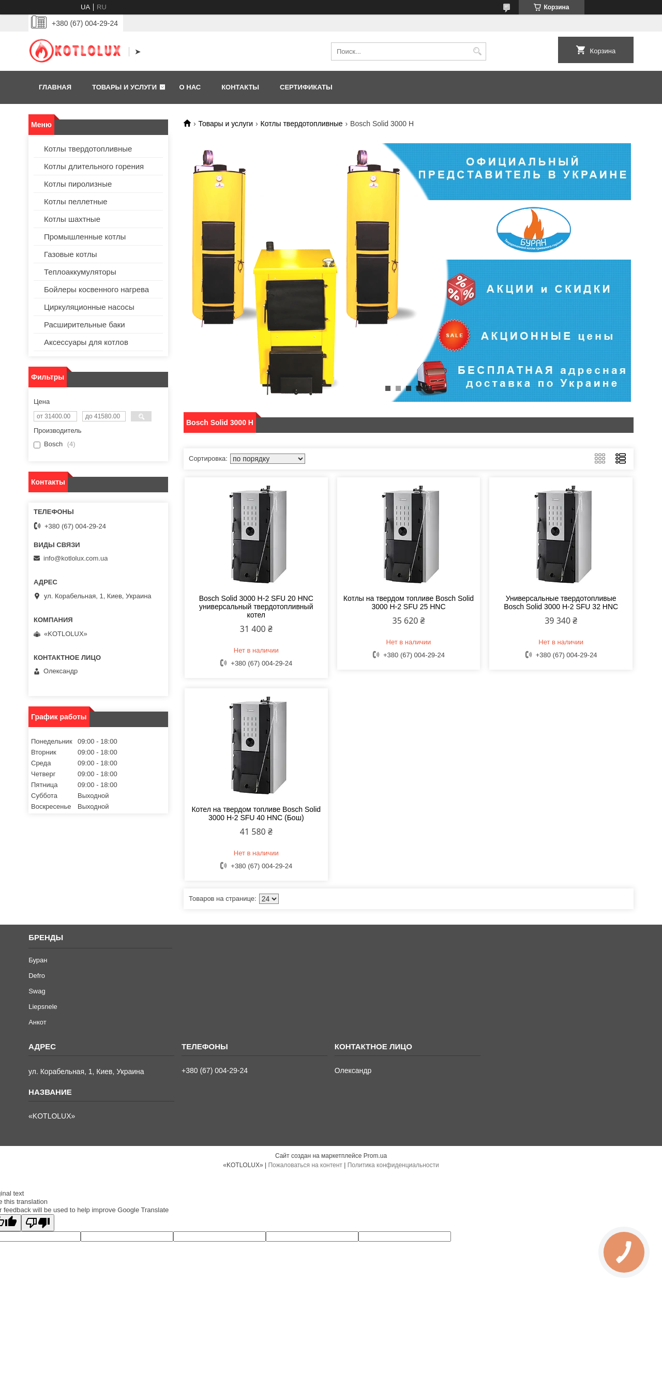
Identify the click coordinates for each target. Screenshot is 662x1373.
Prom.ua (375, 1155)
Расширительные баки (84, 324)
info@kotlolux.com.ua (75, 558)
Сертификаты (306, 87)
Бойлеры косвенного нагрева (96, 289)
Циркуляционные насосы (89, 307)
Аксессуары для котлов (86, 342)
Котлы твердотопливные (302, 123)
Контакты (240, 87)
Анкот (37, 1022)
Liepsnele (42, 1006)
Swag (37, 991)
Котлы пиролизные (78, 183)
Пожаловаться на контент (305, 1165)
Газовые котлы (70, 254)
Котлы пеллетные (76, 201)
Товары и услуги (124, 87)
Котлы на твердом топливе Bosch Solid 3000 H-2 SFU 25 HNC (408, 602)
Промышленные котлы (85, 236)
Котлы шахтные (72, 219)
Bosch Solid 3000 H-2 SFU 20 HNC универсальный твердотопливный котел (256, 606)
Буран (37, 960)
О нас (190, 87)
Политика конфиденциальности (393, 1165)
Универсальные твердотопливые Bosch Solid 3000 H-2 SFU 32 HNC (561, 602)
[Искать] (477, 51)
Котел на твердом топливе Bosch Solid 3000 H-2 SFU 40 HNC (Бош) (256, 813)
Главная (55, 87)
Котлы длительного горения (94, 166)
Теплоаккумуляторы (80, 271)
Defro (36, 975)
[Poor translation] (37, 1222)
